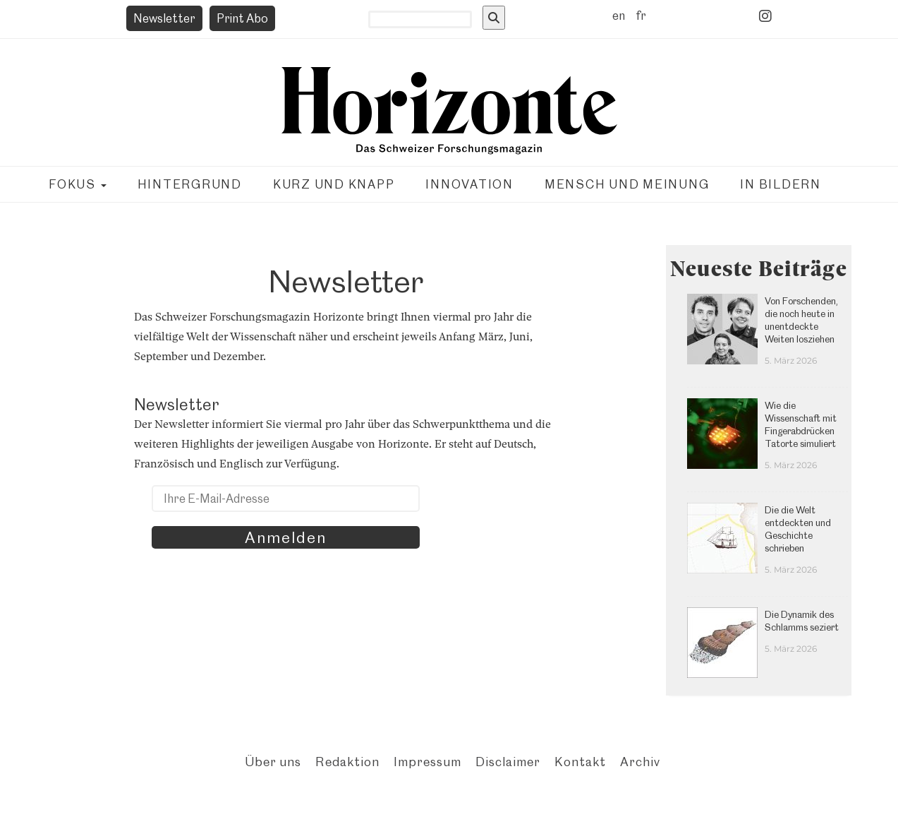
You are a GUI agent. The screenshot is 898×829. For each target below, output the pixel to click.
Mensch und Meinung (627, 184)
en (618, 15)
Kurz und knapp (334, 184)
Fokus (78, 184)
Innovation (469, 184)
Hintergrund (190, 184)
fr (641, 15)
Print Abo (242, 18)
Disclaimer (507, 761)
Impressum (427, 761)
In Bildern (780, 184)
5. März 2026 (791, 360)
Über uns (273, 761)
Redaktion (347, 761)
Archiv (640, 761)
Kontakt (580, 761)
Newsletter (164, 18)
